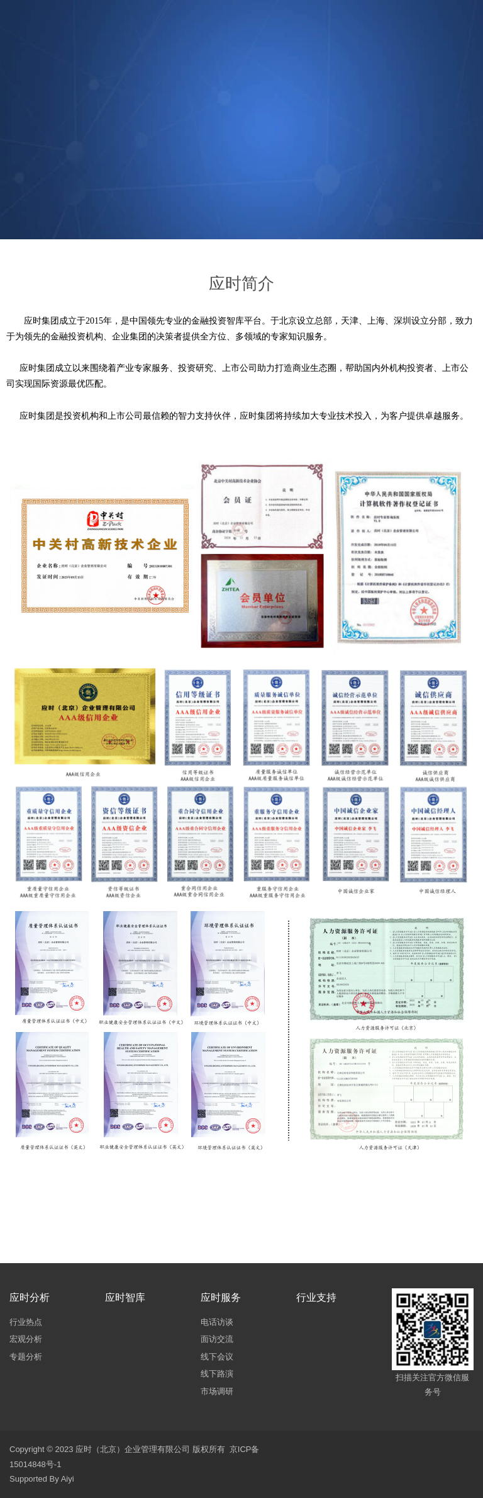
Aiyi (67, 1479)
